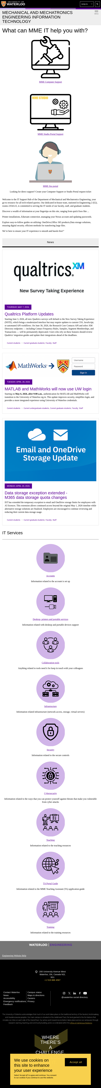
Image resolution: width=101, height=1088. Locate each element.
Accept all (76, 1062)
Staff (54, 343)
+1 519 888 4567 (52, 980)
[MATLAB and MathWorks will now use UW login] (50, 366)
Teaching (50, 840)
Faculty (48, 343)
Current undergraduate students (36, 408)
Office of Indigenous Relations (81, 1023)
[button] (86, 4)
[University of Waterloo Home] (13, 4)
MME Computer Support (50, 82)
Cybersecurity (50, 793)
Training (50, 927)
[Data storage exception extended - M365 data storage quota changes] (50, 451)
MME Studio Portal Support (50, 134)
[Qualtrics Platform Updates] (50, 277)
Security (50, 750)
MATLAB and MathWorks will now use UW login (48, 389)
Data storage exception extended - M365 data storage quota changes (36, 495)
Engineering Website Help (14, 955)
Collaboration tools (50, 663)
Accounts (50, 575)
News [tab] (50, 242)
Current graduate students (34, 343)
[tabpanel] (50, 386)
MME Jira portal (50, 186)
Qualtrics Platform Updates (29, 314)
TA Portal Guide (50, 883)
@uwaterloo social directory (75, 997)
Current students (13, 343)
